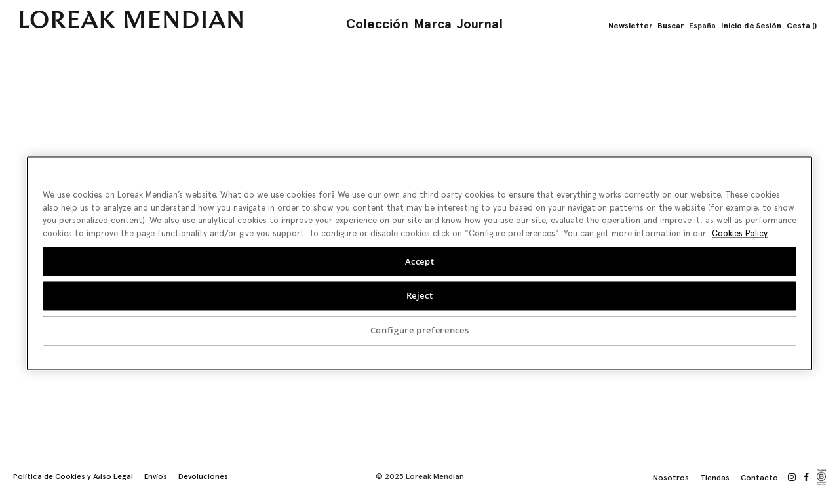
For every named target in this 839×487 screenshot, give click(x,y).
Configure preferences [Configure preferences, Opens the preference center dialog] (419, 329)
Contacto (759, 477)
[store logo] (131, 19)
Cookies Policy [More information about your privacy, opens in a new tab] (740, 232)
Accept (420, 260)
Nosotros (671, 477)
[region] (419, 261)
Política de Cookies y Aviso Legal (73, 476)
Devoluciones (203, 476)
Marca (433, 24)
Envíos (155, 476)
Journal (480, 24)
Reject (419, 295)
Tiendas (715, 477)
